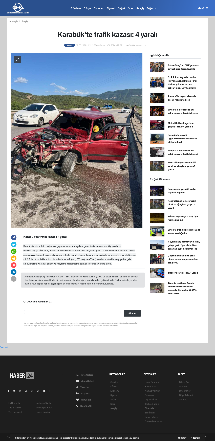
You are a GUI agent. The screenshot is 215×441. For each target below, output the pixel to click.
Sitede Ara (184, 382)
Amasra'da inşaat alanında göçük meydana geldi (182, 97)
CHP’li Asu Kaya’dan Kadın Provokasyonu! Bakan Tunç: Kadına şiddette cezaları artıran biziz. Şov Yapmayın (182, 82)
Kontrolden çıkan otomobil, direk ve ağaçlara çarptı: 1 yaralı (182, 166)
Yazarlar (82, 387)
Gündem (76, 8)
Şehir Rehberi (151, 416)
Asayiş (140, 8)
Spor (131, 8)
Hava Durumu (152, 382)
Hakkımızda (14, 403)
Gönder (132, 313)
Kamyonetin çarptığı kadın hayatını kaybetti (182, 190)
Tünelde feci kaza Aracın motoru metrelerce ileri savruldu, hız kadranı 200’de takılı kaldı (182, 288)
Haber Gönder (43, 411)
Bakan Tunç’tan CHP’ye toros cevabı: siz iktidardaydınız (183, 66)
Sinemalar (150, 408)
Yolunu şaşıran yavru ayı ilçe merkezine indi (183, 217)
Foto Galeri (84, 374)
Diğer (150, 8)
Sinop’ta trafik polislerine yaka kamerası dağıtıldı (184, 231)
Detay (182, 437)
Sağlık (121, 8)
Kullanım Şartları (44, 403)
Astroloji (183, 399)
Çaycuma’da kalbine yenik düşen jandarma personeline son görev (183, 259)
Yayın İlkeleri (14, 407)
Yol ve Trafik (151, 386)
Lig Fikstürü (151, 399)
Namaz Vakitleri (152, 390)
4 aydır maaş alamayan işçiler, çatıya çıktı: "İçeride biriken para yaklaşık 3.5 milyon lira (184, 245)
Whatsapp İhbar (44, 407)
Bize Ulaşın (84, 405)
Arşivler (83, 393)
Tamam (195, 437)
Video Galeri (85, 381)
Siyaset (111, 8)
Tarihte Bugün (152, 403)
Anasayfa (13, 21)
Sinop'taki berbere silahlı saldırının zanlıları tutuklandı (183, 111)
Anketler (183, 386)
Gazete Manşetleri (153, 421)
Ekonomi (99, 8)
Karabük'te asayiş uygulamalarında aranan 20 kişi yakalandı (182, 138)
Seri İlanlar (150, 412)
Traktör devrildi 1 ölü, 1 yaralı (183, 272)
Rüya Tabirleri (186, 395)
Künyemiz (83, 399)
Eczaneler (149, 395)
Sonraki (4, 347)
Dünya (87, 8)
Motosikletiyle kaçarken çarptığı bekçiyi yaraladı (181, 124)
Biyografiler (184, 390)
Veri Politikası (15, 411)
